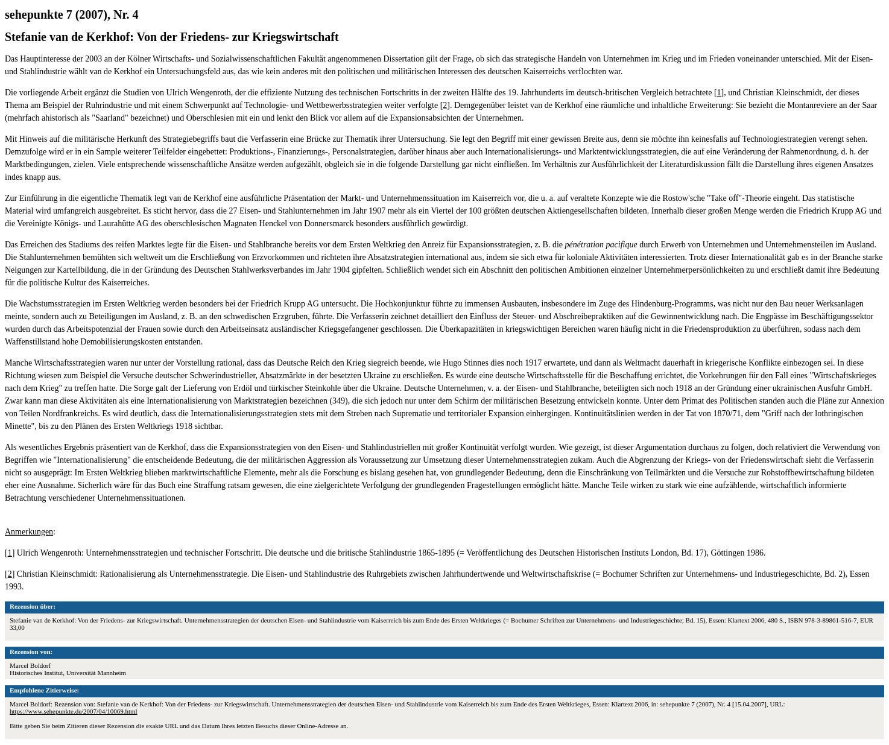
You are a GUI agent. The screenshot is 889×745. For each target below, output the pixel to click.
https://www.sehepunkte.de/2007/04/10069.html (74, 711)
